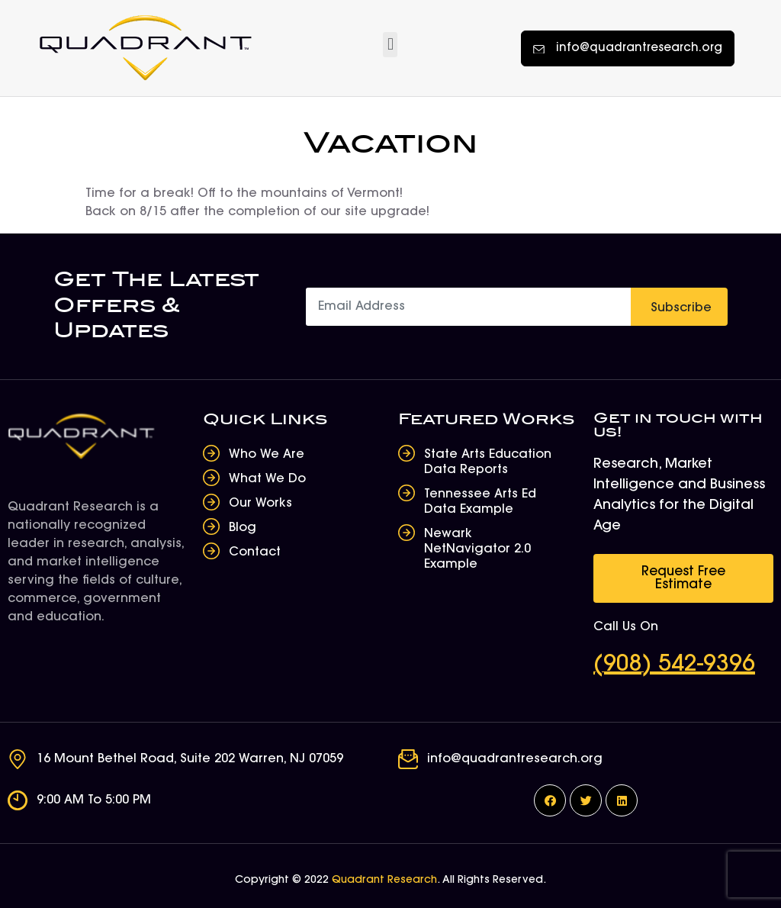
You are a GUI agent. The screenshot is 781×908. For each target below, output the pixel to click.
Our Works (260, 503)
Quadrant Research (384, 880)
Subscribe (681, 308)
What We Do (267, 479)
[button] (390, 44)
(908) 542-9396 (674, 665)
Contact (255, 552)
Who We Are (266, 455)
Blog (242, 528)
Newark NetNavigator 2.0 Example (477, 549)
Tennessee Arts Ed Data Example (480, 502)
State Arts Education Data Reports (487, 462)
